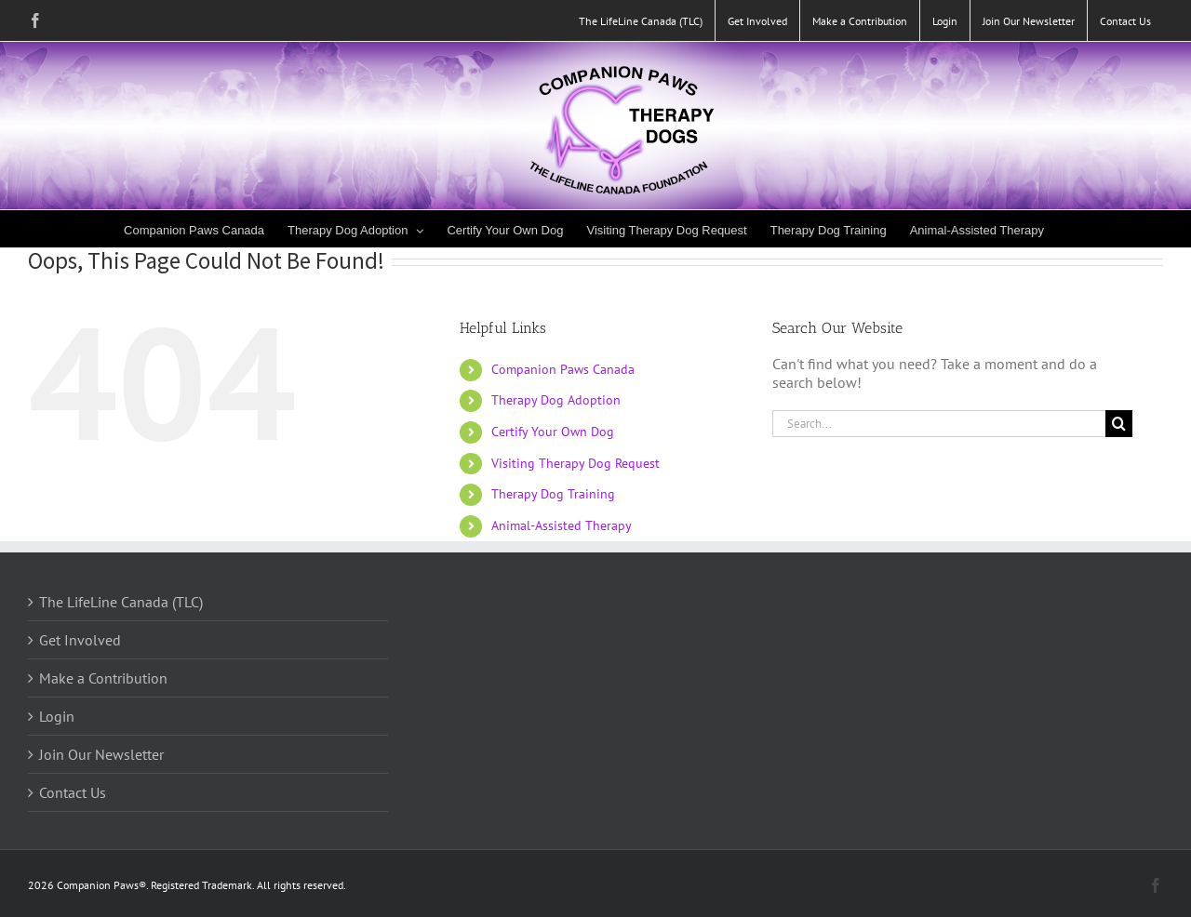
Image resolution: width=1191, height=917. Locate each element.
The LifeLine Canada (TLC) (121, 601)
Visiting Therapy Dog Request (575, 463)
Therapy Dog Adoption (556, 400)
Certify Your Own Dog (552, 431)
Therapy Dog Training (553, 493)
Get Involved (80, 640)
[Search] (1118, 423)
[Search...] (938, 423)
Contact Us (72, 792)
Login (56, 716)
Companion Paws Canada (563, 369)
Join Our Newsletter (101, 754)
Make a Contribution (103, 678)
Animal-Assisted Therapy (561, 525)
